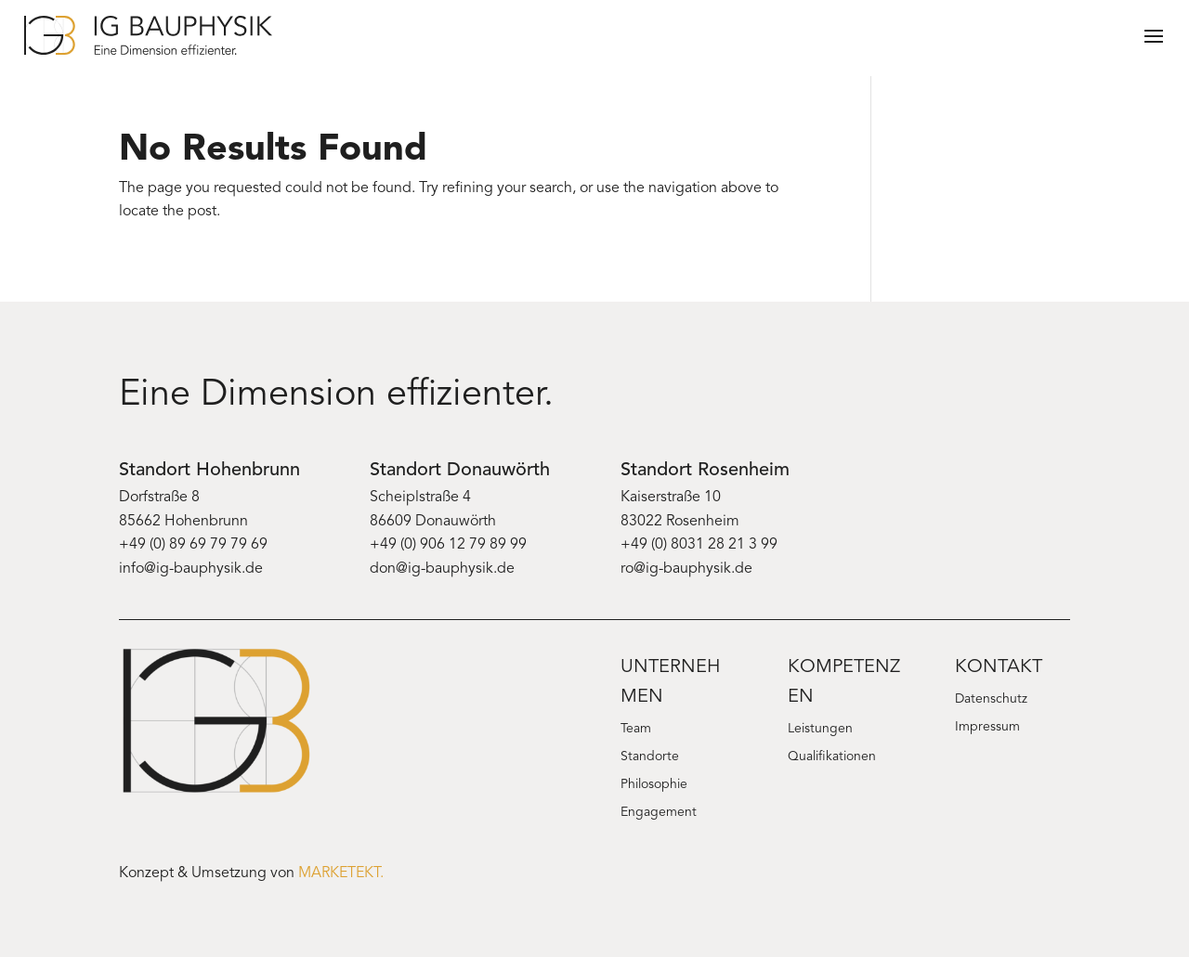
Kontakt (998, 667)
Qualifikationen (832, 757)
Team (636, 729)
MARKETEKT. (341, 873)
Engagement (659, 813)
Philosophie (654, 785)
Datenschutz (991, 699)
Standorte (650, 757)
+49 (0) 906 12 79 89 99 (448, 544)
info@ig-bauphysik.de (191, 569)
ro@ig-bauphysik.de (686, 569)
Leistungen (820, 729)
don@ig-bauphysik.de (442, 569)
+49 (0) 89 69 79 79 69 (193, 544)
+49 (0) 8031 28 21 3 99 (699, 544)
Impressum (987, 727)
